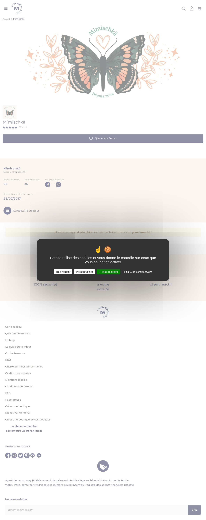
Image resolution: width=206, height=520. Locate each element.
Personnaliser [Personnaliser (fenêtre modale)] (84, 271)
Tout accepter (108, 271)
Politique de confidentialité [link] (137, 271)
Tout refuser (63, 271)
